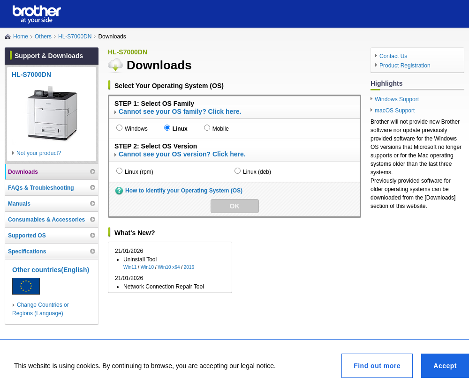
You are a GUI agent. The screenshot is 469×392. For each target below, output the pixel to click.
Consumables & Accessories (46, 219)
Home (20, 36)
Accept (445, 366)
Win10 (147, 267)
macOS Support (395, 110)
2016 (189, 267)
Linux (180, 129)
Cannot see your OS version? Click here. (182, 154)
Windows (136, 129)
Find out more (377, 366)
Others (43, 36)
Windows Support (397, 99)
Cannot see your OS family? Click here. (180, 111)
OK (235, 206)
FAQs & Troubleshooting (41, 188)
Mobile (220, 129)
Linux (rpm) (139, 172)
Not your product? (38, 153)
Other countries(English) (50, 270)
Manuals (19, 203)
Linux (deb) (257, 172)
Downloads (23, 172)
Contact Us (393, 56)
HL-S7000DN (74, 36)
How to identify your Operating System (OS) (183, 190)
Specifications (27, 251)
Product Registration (405, 65)
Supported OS (27, 235)
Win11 (129, 267)
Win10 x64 (169, 267)
